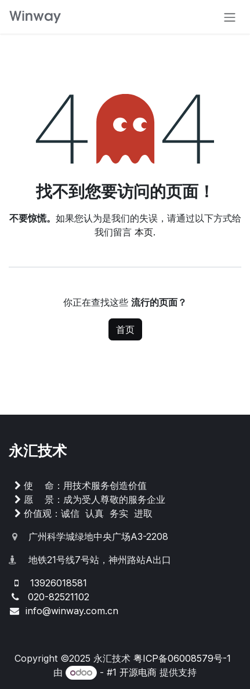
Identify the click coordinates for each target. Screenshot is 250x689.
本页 (144, 232)
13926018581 (58, 583)
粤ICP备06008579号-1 (182, 658)
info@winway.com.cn (72, 611)
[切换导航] (229, 17)
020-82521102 (58, 597)
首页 (125, 329)
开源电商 (138, 672)
